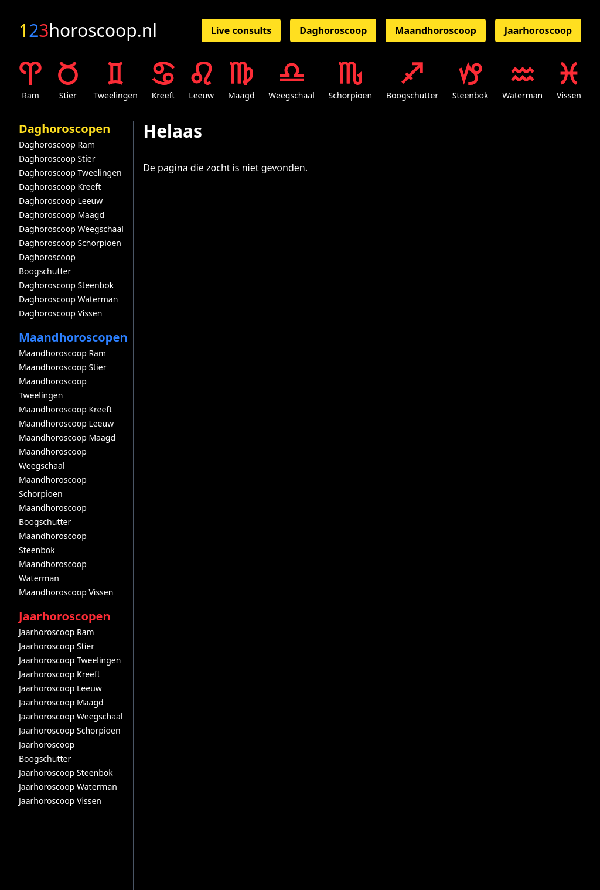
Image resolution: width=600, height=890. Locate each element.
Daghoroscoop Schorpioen (70, 242)
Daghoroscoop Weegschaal (71, 228)
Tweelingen (116, 81)
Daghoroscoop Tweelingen (70, 172)
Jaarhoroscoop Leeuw (60, 688)
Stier (68, 81)
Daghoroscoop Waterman (68, 299)
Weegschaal (291, 81)
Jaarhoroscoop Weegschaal (71, 716)
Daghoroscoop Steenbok (66, 285)
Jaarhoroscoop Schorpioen (70, 730)
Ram (30, 81)
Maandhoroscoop (435, 30)
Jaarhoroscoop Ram (56, 631)
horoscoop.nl (88, 30)
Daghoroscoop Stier (57, 158)
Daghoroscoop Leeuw (61, 200)
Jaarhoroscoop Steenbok (66, 772)
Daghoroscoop (333, 30)
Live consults (241, 30)
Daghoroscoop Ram (57, 144)
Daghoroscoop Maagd (61, 214)
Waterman (522, 81)
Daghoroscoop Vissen (60, 313)
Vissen (569, 81)
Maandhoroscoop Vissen (66, 592)
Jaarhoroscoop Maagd (61, 702)
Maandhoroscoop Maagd (67, 437)
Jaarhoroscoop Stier (56, 646)
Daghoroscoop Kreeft (60, 186)
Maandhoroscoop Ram (62, 353)
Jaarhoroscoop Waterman (68, 786)
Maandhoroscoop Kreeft (65, 409)
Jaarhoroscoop (538, 30)
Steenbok (470, 81)
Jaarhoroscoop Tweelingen (70, 660)
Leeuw (201, 81)
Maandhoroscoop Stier (62, 367)
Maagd (241, 81)
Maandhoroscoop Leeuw (66, 423)
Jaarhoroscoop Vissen (60, 800)
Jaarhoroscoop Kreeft (59, 674)
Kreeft (163, 81)
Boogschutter (412, 81)
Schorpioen (351, 81)
